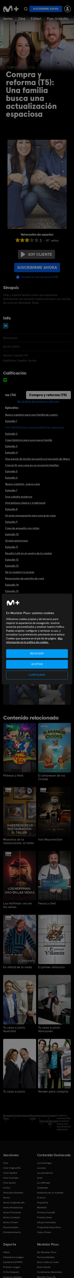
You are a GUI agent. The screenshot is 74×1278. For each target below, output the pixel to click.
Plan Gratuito (57, 18)
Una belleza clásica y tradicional (25, 502)
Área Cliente (44, 1267)
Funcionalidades (45, 1257)
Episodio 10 (12, 534)
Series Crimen (10, 1222)
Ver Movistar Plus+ (46, 1252)
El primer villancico (51, 967)
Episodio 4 (11, 452)
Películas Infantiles (13, 1192)
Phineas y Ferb (13, 775)
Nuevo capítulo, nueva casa (22, 484)
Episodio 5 (11, 471)
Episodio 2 (11, 433)
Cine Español (10, 1173)
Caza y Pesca (44, 1232)
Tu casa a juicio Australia (14, 1029)
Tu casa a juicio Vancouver (49, 1029)
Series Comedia (11, 1217)
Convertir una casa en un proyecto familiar (32, 465)
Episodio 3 (11, 446)
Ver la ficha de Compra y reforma (38, 401)
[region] (37, 639)
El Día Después (11, 1272)
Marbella (42, 1207)
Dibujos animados (46, 1222)
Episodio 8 (11, 509)
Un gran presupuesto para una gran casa (30, 515)
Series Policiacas (12, 1212)
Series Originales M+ (14, 1202)
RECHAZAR (37, 653)
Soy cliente (36, 254)
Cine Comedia (10, 1177)
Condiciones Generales (49, 1272)
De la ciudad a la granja (19, 572)
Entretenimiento (12, 1232)
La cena (41, 1168)
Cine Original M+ (12, 1168)
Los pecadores (45, 1173)
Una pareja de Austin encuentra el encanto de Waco (37, 458)
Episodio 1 (11, 421)
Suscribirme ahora (46, 8)
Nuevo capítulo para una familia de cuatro (31, 414)
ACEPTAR (37, 664)
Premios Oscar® (46, 1212)
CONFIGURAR (37, 674)
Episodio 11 (11, 547)
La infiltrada (43, 1182)
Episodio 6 (11, 477)
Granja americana (16, 540)
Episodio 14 (12, 584)
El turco (41, 1197)
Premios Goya (44, 1217)
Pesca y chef (47, 903)
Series (8, 18)
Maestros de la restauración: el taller (18, 841)
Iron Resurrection (50, 839)
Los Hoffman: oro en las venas (17, 905)
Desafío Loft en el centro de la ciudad (28, 553)
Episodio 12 (12, 559)
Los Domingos (44, 1163)
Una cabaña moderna (18, 496)
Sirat (39, 1177)
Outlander (42, 1187)
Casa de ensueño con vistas (22, 528)
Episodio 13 (12, 565)
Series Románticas (13, 1207)
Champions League (13, 1257)
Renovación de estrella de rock (24, 578)
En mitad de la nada (17, 967)
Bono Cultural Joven (48, 1262)
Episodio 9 (11, 521)
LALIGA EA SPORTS (12, 1262)
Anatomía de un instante (50, 1192)
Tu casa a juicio (14, 1091)
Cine (21, 18)
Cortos (6, 1187)
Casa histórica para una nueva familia (28, 440)
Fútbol (36, 18)
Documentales (11, 1227)
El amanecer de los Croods (51, 777)
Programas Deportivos (49, 1227)
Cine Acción (9, 1182)
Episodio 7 (11, 490)
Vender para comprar (53, 1091)
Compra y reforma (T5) (48, 395)
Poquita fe (42, 1202)
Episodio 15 (12, 591)
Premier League (11, 1267)
